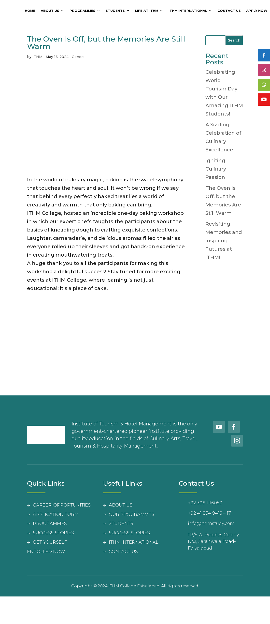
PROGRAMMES (50, 523)
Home (30, 11)
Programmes (82, 11)
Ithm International (133, 542)
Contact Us (229, 11)
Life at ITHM (146, 11)
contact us (123, 551)
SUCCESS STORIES (53, 533)
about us (120, 505)
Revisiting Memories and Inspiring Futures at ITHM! (223, 240)
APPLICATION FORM (55, 514)
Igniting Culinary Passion (215, 169)
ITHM (37, 57)
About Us (50, 11)
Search (234, 40)
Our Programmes (131, 514)
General (78, 57)
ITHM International (188, 11)
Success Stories (129, 533)
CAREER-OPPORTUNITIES (62, 505)
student (119, 523)
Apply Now (256, 11)
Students (115, 11)
